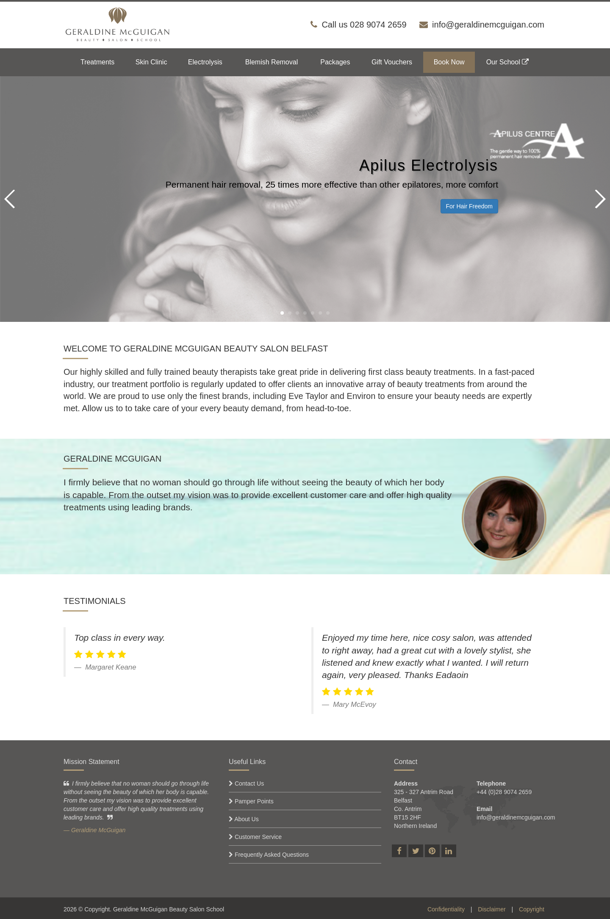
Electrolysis (205, 62)
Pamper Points (254, 801)
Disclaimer (491, 909)
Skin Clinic (151, 62)
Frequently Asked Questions (272, 854)
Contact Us (249, 783)
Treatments (97, 62)
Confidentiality (446, 909)
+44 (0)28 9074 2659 (504, 792)
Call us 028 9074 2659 (364, 24)
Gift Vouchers (392, 62)
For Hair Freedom (469, 206)
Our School (507, 62)
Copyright (531, 909)
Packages (335, 62)
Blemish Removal (271, 62)
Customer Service (258, 836)
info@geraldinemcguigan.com (488, 24)
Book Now (449, 62)
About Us (246, 819)
